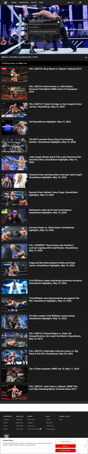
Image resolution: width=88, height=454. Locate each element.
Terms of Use (31, 426)
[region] (44, 446)
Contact (5, 429)
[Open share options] (86, 57)
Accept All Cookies (65, 450)
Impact (5, 426)
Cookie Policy (49, 426)
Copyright (30, 422)
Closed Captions (50, 429)
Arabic (60, 419)
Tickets (34, 2)
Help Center (49, 422)
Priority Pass (19, 429)
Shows (14, 2)
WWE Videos (19, 422)
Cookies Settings (65, 441)
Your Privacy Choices (33, 429)
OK (44, 37)
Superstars (23, 2)
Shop (41, 2)
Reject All (65, 446)
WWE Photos (19, 426)
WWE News (19, 419)
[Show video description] (82, 57)
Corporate (6, 419)
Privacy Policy (31, 419)
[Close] (85, 446)
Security (48, 419)
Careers (5, 422)
